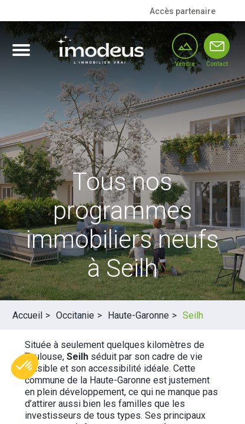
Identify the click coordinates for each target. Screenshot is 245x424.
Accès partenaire (183, 11)
